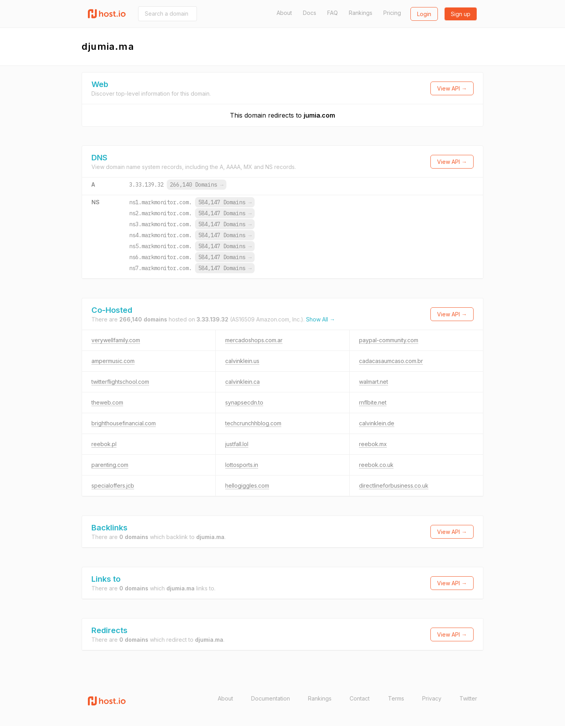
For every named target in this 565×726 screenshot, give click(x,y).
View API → (452, 88)
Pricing (392, 12)
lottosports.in (241, 464)
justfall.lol (236, 444)
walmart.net (373, 381)
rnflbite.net (372, 402)
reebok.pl (104, 444)
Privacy (431, 698)
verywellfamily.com (115, 340)
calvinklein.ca (242, 381)
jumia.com (319, 115)
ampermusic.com (113, 361)
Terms (396, 698)
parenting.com (109, 464)
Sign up (460, 14)
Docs (309, 12)
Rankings (360, 12)
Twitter (468, 698)
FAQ (332, 12)
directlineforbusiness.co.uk (393, 485)
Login (424, 14)
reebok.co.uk (376, 464)
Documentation (270, 698)
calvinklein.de (376, 423)
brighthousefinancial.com (123, 423)
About (284, 12)
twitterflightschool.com (120, 381)
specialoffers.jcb (112, 485)
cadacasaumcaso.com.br (391, 361)
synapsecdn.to (244, 402)
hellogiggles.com (247, 485)
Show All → (320, 319)
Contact (360, 698)
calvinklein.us (242, 361)
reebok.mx (373, 444)
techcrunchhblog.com (253, 423)
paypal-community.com (388, 340)
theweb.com (107, 402)
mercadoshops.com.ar (253, 340)
